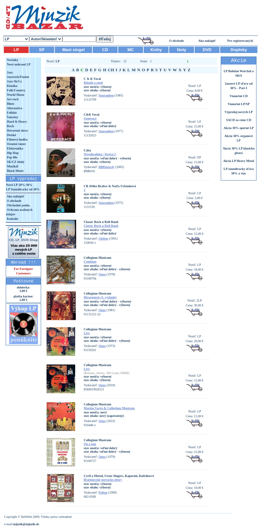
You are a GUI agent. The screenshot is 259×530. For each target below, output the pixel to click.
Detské (11, 135)
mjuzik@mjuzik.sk (26, 524)
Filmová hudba (16, 139)
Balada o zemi (93, 82)
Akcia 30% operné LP (239, 128)
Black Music (15, 171)
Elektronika (14, 148)
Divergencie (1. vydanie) (100, 297)
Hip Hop (12, 153)
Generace (90, 118)
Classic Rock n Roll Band (101, 225)
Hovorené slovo (17, 130)
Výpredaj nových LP (239, 112)
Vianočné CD (239, 96)
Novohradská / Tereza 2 (100, 154)
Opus (102, 274)
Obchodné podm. (18, 205)
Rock (10, 126)
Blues (10, 103)
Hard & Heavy (16, 121)
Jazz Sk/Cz (14, 81)
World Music (15, 94)
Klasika (11, 86)
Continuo (90, 261)
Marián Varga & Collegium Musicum (109, 408)
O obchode (176, 40)
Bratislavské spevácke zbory (103, 479)
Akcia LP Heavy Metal (238, 161)
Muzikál (12, 166)
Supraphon (106, 95)
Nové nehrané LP (18, 64)
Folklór (11, 112)
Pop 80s (12, 157)
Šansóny (12, 117)
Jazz (9, 72)
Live (87, 333)
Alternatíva (14, 108)
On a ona (90, 444)
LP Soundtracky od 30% (23, 189)
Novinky (12, 60)
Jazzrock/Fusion (17, 77)
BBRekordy (106, 167)
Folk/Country (15, 90)
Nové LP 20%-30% (19, 185)
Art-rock (12, 99)
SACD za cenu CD (238, 120)
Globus (103, 238)
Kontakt (12, 218)
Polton (102, 492)
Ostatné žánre (16, 144)
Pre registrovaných (240, 40)
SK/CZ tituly (15, 162)
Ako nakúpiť (207, 40)
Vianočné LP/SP (238, 104)
